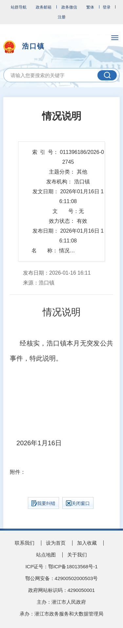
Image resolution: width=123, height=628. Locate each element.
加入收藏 (87, 543)
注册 (62, 17)
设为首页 (56, 543)
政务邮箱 (43, 7)
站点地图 (46, 554)
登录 (107, 7)
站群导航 (19, 7)
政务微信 (69, 7)
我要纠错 (43, 503)
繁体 (90, 7)
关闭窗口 (78, 503)
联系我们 (24, 543)
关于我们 (77, 554)
